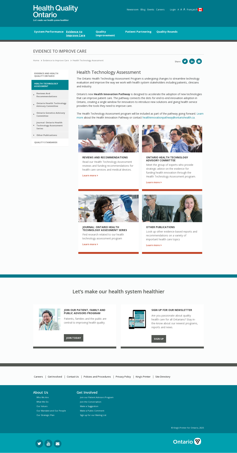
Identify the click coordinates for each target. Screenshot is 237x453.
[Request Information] (57, 444)
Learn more (90, 175)
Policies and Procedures (97, 376)
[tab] (50, 75)
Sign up (159, 338)
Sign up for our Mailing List (93, 415)
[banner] (55, 11)
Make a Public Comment (92, 410)
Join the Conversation (90, 401)
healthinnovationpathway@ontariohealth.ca (169, 117)
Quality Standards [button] (45, 142)
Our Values (41, 406)
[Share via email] (199, 61)
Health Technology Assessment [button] (46, 85)
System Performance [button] (49, 31)
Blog (143, 9)
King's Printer (143, 376)
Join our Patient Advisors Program (97, 397)
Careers (160, 9)
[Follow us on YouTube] (48, 443)
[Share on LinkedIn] (192, 61)
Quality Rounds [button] (167, 31)
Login (173, 9)
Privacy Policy (123, 376)
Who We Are (42, 397)
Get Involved (55, 376)
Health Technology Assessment (88, 60)
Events (150, 9)
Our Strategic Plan (45, 415)
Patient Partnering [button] (138, 31)
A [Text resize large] (181, 9)
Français (192, 9)
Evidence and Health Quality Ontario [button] (46, 74)
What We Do (42, 401)
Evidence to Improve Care (56, 60)
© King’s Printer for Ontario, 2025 (187, 427)
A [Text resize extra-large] (184, 9)
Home (36, 60)
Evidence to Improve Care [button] (75, 33)
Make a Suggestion (89, 406)
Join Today (73, 338)
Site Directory (162, 376)
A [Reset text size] (178, 9)
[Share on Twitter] (185, 61)
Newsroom (132, 9)
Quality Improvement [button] (105, 33)
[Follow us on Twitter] (39, 443)
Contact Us (73, 376)
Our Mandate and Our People (51, 410)
